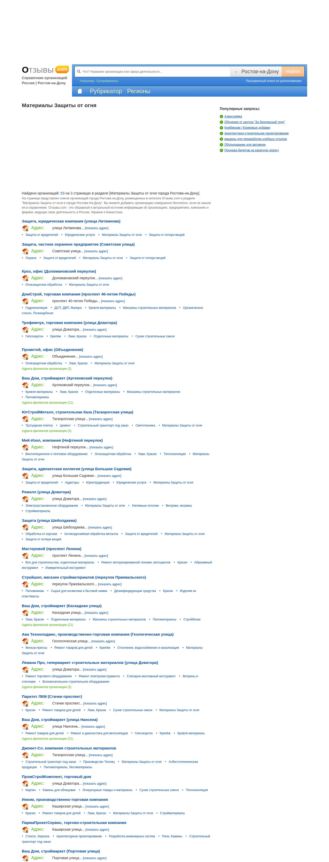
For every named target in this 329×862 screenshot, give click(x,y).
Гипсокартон (34, 336)
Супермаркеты (107, 81)
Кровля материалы (102, 308)
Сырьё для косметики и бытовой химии (79, 591)
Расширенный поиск (273, 81)
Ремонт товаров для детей (73, 648)
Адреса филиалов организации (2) (46, 368)
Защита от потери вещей (167, 235)
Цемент (65, 425)
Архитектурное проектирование (79, 836)
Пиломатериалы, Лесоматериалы (68, 767)
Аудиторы (72, 482)
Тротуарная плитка (39, 425)
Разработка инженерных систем (132, 836)
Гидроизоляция (36, 308)
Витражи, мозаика (179, 505)
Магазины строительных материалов (149, 308)
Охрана (30, 258)
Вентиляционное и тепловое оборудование (56, 454)
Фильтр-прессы (36, 648)
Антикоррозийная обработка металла (91, 534)
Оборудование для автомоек (243, 144)
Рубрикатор (106, 91)
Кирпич (30, 790)
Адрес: (33, 228)
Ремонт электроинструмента (99, 676)
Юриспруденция (97, 482)
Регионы (138, 91)
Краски (182, 562)
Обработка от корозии (41, 534)
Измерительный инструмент (65, 568)
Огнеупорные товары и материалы (107, 790)
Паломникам (34, 591)
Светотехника (145, 425)
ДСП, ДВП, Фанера (68, 308)
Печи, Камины (172, 836)
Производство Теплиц (99, 762)
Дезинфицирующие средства (135, 591)
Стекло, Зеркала (37, 836)
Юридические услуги (80, 235)
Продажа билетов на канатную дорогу (249, 150)
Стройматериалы (37, 511)
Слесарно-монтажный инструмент (151, 676)
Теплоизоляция (175, 454)
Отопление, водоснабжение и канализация (148, 648)
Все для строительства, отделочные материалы (59, 562)
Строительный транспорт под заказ (103, 425)
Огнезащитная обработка (43, 284)
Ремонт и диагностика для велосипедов (99, 733)
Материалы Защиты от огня (122, 235)
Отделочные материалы (111, 336)
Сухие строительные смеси (155, 336)
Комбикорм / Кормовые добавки (245, 127)
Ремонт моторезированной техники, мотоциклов (135, 562)
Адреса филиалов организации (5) (46, 431)
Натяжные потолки (145, 505)
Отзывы (45, 70)
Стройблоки (192, 619)
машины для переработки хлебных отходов (253, 139)
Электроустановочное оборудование (51, 505)
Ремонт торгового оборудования (48, 676)
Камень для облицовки (59, 790)
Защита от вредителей (41, 235)
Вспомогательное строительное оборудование (76, 681)
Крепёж (55, 336)
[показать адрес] (96, 228)
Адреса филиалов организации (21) (47, 402)
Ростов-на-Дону (260, 71)
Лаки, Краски (77, 336)
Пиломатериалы (37, 397)
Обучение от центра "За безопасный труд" (252, 122)
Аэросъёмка (231, 116)
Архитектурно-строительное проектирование (254, 133)
